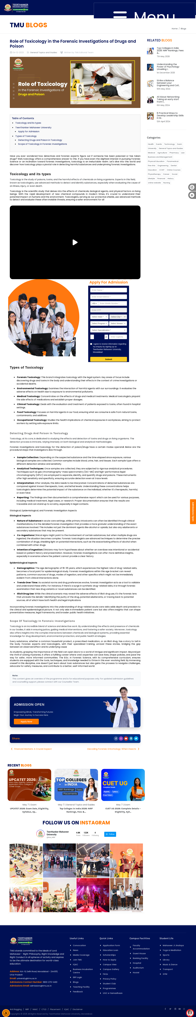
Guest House (139, 953)
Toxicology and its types (28, 122)
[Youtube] (179, 1009)
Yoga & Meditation (172, 950)
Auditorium (138, 967)
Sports (166, 955)
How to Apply (109, 959)
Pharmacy (174, 152)
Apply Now (26, 721)
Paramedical (172, 161)
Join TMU (77, 959)
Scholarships (109, 955)
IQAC (75, 964)
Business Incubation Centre (83, 971)
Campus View (110, 964)
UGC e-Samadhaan (112, 993)
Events (159, 144)
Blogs (183, 28)
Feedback (78, 991)
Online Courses (173, 170)
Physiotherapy (154, 174)
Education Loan (110, 950)
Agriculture (162, 152)
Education (152, 170)
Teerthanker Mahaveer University (33, 127)
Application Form (111, 945)
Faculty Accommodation (141, 947)
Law (183, 152)
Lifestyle (151, 178)
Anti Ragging (16, 1009)
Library (166, 959)
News (75, 950)
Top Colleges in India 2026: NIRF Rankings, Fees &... (170, 50)
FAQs (105, 974)
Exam (179, 144)
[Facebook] (165, 1009)
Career (166, 174)
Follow (110, 834)
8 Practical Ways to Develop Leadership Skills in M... (170, 116)
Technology (169, 144)
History (171, 178)
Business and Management (160, 157)
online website (154, 182)
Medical (151, 152)
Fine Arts (151, 165)
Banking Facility (140, 958)
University (152, 148)
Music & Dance (170, 964)
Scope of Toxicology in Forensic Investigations (42, 144)
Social (174, 174)
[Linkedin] (175, 1009)
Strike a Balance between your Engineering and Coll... (168, 83)
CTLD (44, 1009)
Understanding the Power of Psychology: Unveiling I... (168, 67)
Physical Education (156, 161)
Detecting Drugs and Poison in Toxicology (40, 140)
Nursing (166, 182)
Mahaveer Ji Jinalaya (173, 945)
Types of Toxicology (26, 136)
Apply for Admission (28, 131)
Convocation (79, 945)
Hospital (137, 963)
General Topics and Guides (43, 52)
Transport (168, 969)
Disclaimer (78, 1009)
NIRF (27, 1009)
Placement (55, 1009)
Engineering (163, 165)
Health (151, 144)
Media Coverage (81, 955)
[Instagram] (184, 1009)
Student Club (109, 983)
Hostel (136, 972)
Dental (174, 165)
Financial (161, 178)
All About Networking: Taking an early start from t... (168, 99)
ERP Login (77, 977)
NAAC (35, 1009)
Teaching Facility (81, 987)
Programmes (109, 988)
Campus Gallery (111, 969)
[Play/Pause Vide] (75, 242)
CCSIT (161, 170)
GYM (165, 974)
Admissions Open (193, 511)
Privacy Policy (109, 978)
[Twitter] (170, 1009)
